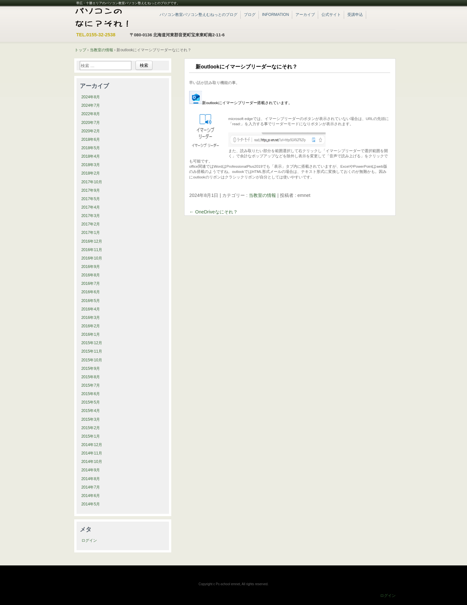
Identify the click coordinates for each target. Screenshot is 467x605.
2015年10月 (91, 360)
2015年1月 (90, 436)
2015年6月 (90, 394)
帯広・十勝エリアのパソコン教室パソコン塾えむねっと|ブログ (111, 17)
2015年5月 (90, 402)
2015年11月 (91, 351)
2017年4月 (90, 207)
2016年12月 (91, 241)
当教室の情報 (262, 195)
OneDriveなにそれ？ (213, 211)
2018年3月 (90, 165)
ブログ (250, 14)
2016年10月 (91, 258)
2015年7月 (90, 385)
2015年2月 (90, 428)
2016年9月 (90, 266)
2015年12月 (91, 343)
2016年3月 (90, 317)
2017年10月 (91, 182)
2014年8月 (90, 479)
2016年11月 (91, 250)
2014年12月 (91, 444)
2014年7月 (90, 487)
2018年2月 (90, 173)
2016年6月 (90, 292)
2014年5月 (90, 504)
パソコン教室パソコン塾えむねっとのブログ (198, 14)
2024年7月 (90, 105)
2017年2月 (90, 224)
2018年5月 (90, 148)
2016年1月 (90, 334)
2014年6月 (90, 495)
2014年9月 (90, 470)
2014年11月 (91, 453)
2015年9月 (90, 368)
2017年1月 (90, 232)
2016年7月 (90, 283)
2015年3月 (90, 419)
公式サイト (331, 14)
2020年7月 (90, 122)
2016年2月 (90, 326)
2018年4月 (90, 156)
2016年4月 (90, 309)
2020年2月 (90, 131)
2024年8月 (90, 97)
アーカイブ (305, 14)
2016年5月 (90, 300)
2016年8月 (90, 275)
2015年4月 (90, 410)
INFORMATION (275, 14)
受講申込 (355, 14)
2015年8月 (90, 377)
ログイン (89, 540)
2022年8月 (90, 114)
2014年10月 (91, 461)
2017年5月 (90, 199)
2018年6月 (90, 139)
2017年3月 (90, 215)
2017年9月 (90, 190)
